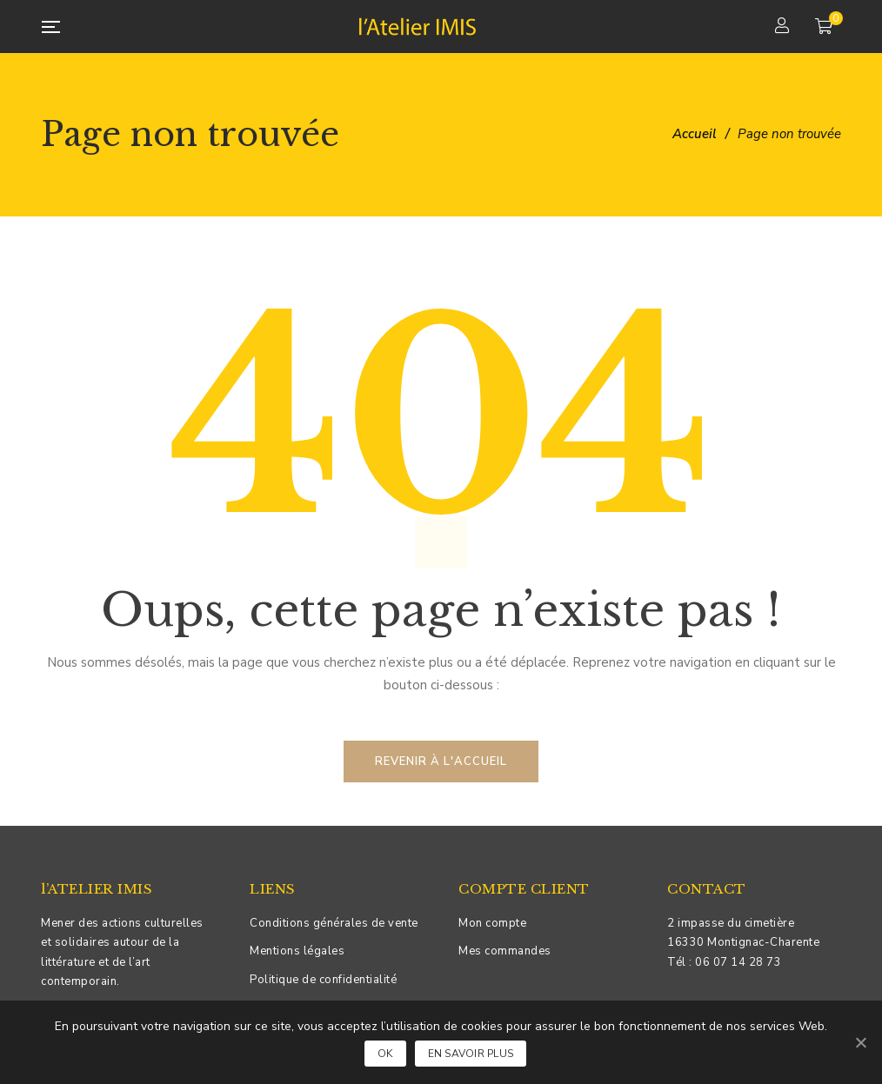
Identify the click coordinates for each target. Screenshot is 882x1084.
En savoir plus (471, 1054)
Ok (385, 1054)
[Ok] (860, 1042)
